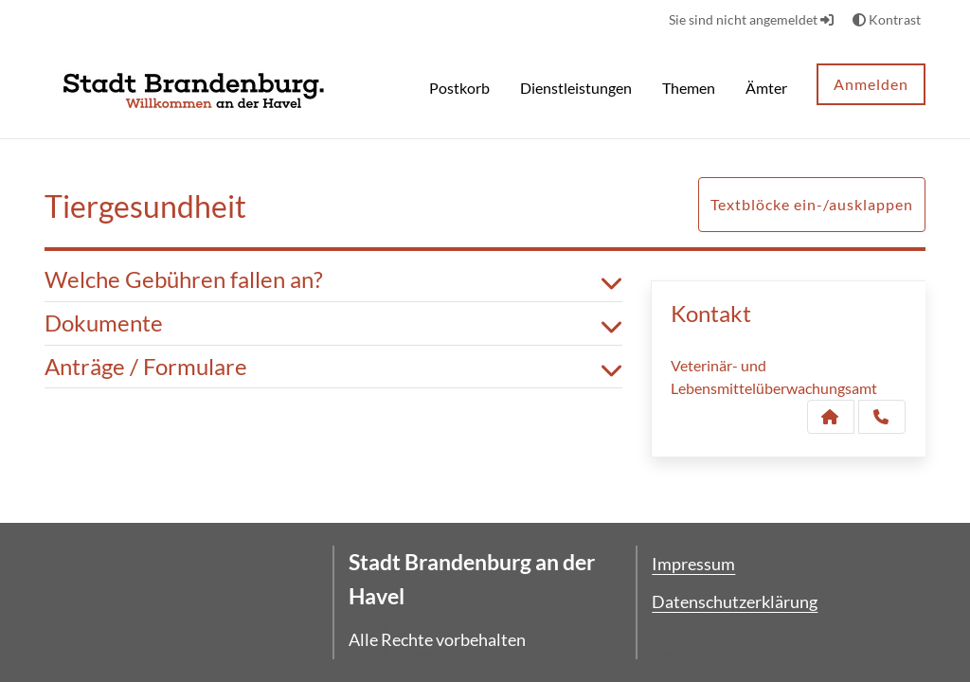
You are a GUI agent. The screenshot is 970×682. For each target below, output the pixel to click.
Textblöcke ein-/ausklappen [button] (811, 204)
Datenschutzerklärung (734, 601)
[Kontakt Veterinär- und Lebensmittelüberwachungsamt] (830, 417)
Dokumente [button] (333, 323)
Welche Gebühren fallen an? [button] (333, 280)
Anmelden (871, 84)
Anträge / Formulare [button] (333, 367)
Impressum (693, 563)
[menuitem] (459, 90)
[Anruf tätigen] (882, 417)
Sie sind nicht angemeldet (751, 19)
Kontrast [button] (887, 19)
